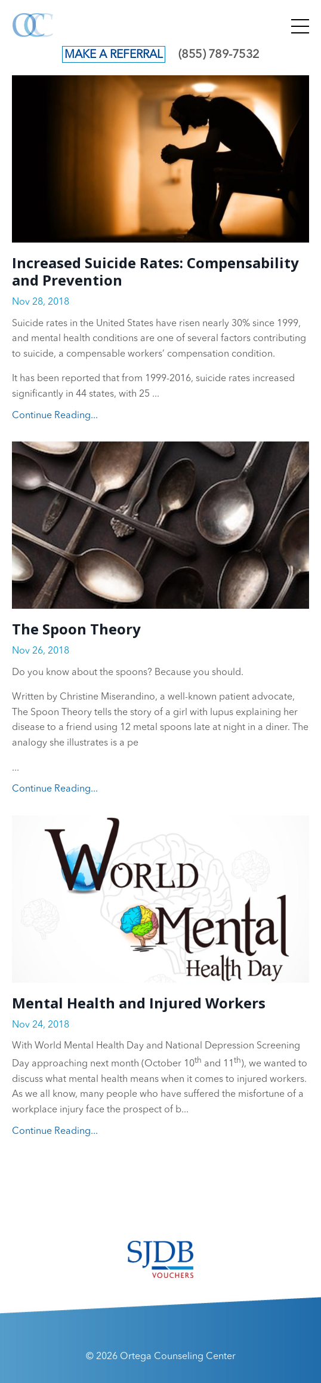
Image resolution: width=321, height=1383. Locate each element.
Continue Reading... (55, 416)
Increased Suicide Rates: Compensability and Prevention (155, 271)
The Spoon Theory (76, 629)
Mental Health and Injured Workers (139, 1003)
